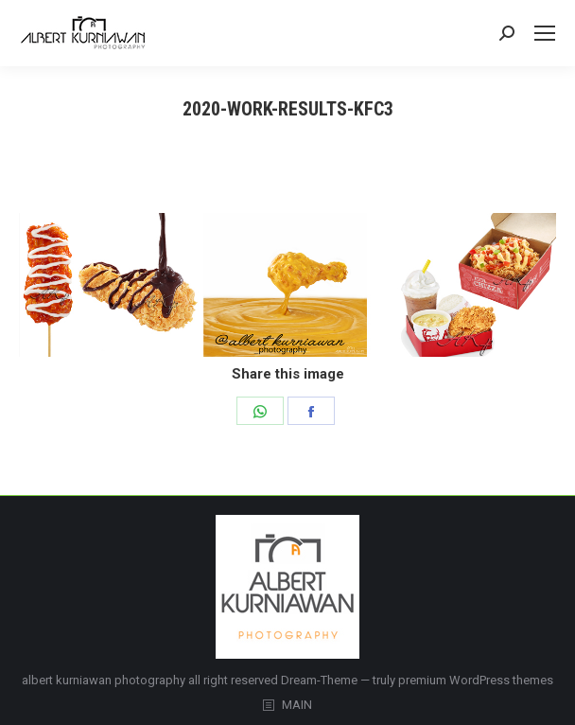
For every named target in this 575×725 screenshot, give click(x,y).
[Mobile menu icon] (544, 33)
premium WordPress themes (475, 680)
